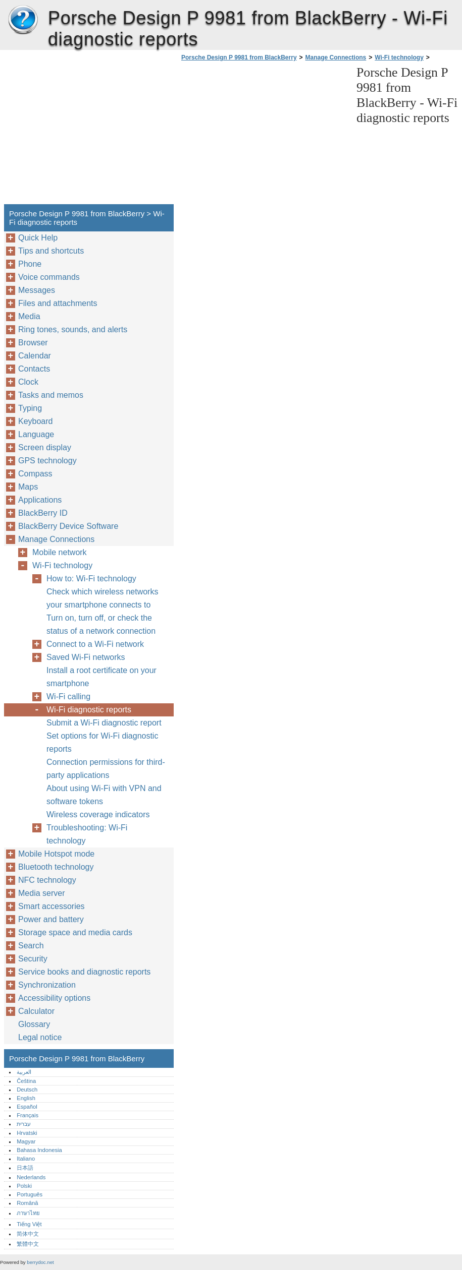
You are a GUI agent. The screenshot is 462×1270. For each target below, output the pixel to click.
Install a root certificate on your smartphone (101, 677)
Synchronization (47, 985)
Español (27, 1107)
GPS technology (47, 460)
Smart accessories (51, 906)
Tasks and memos (50, 395)
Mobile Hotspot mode (56, 854)
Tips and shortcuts (51, 251)
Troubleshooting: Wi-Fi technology (86, 834)
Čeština (26, 1081)
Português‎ (29, 1194)
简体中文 (28, 1234)
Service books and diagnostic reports (84, 971)
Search (31, 945)
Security (32, 958)
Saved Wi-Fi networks (85, 657)
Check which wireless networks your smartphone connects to (102, 598)
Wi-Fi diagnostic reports (88, 709)
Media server (41, 893)
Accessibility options (54, 998)
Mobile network (59, 552)
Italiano (26, 1159)
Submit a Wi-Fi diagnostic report (104, 722)
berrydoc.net (40, 1262)
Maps (28, 486)
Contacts (34, 369)
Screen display (44, 447)
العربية (24, 1072)
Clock (28, 382)
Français (27, 1115)
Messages (36, 290)
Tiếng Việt (29, 1224)
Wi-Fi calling (68, 696)
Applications (40, 500)
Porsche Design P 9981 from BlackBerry (23, 20)
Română (27, 1203)
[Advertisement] (263, 135)
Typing (30, 408)
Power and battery (51, 919)
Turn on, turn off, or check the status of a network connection (101, 624)
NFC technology (47, 880)
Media (29, 316)
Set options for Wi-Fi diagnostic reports (102, 742)
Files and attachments (57, 303)
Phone (29, 264)
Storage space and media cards (75, 932)
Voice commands (49, 277)
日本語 (25, 1168)
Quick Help (38, 237)
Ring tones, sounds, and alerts (72, 329)
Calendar (34, 355)
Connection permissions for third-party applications (105, 768)
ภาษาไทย (28, 1213)
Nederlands (31, 1177)
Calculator (36, 1011)
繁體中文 (28, 1244)
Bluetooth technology (55, 867)
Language (36, 434)
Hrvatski (27, 1133)
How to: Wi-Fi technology (91, 578)
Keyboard (35, 421)
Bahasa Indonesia (39, 1150)
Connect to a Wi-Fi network (95, 644)
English (26, 1098)
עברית (24, 1124)
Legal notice (40, 1037)
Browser (33, 342)
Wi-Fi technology (399, 57)
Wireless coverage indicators (98, 814)
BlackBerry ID (43, 513)
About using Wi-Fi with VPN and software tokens (104, 795)
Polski (24, 1186)
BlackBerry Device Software (68, 526)
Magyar (26, 1141)
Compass (35, 473)
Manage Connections (336, 57)
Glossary (34, 1024)
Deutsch (27, 1089)
